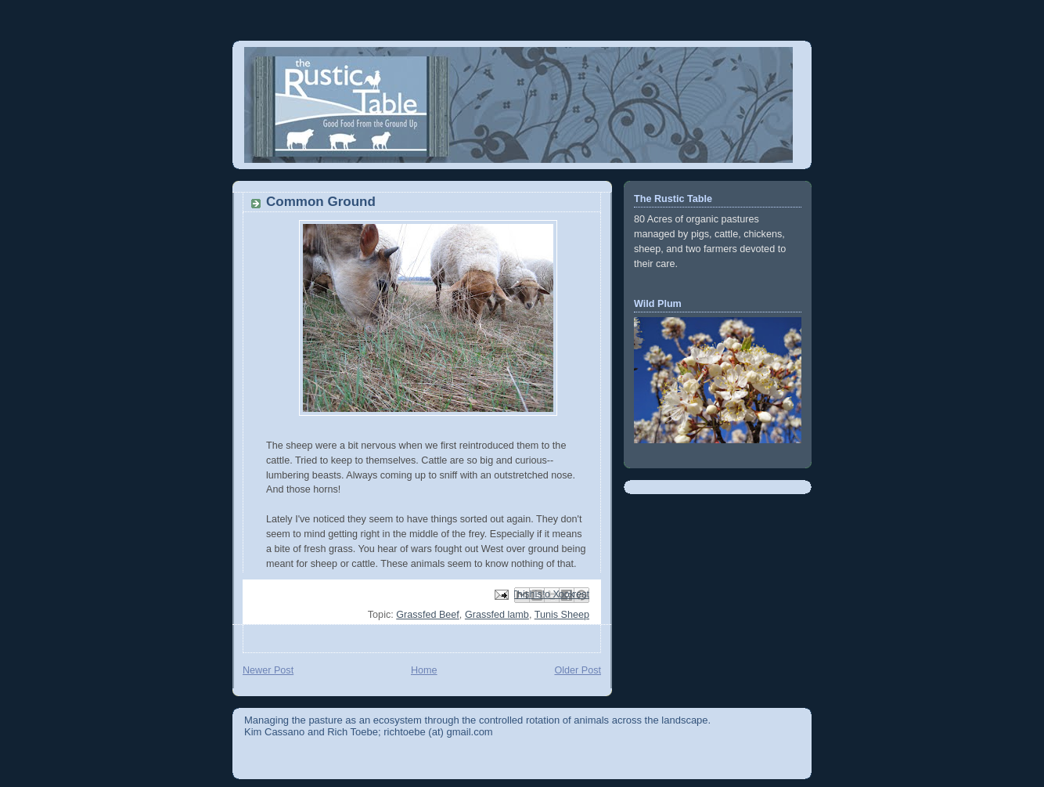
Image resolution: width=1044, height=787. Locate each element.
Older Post (577, 670)
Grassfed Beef (427, 614)
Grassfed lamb (497, 614)
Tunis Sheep (562, 614)
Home (424, 670)
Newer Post (268, 670)
